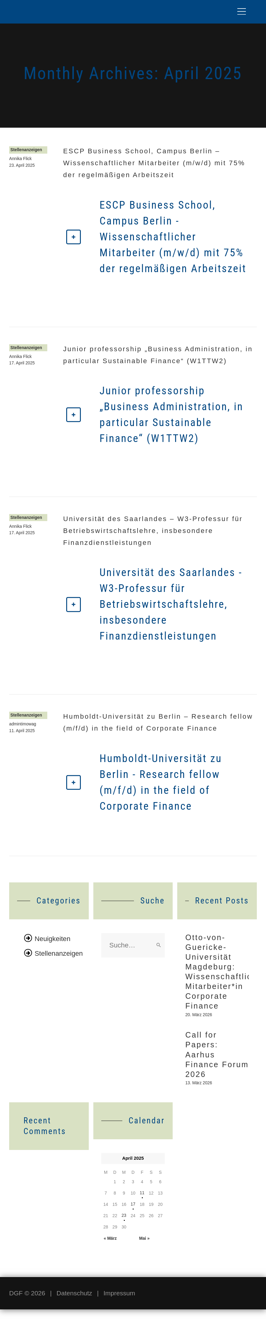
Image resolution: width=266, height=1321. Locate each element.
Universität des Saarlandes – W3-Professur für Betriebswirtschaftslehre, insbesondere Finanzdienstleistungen (153, 530)
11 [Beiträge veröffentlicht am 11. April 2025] (142, 1204)
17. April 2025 (22, 363)
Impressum (119, 1304)
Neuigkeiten (53, 939)
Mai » (144, 1249)
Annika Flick (20, 159)
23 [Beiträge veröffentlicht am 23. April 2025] (123, 1226)
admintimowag (23, 724)
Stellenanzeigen (26, 150)
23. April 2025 (22, 165)
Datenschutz (74, 1304)
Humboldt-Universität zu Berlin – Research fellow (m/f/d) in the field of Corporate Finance (158, 722)
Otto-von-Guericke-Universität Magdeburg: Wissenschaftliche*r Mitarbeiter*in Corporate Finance (217, 975)
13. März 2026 (199, 1094)
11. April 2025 (22, 731)
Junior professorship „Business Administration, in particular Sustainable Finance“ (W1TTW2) (158, 355)
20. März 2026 (199, 1021)
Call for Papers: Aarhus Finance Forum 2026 (212, 1064)
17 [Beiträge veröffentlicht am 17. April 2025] (133, 1215)
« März (110, 1249)
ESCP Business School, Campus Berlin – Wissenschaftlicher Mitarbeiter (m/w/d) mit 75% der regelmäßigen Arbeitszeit (154, 163)
